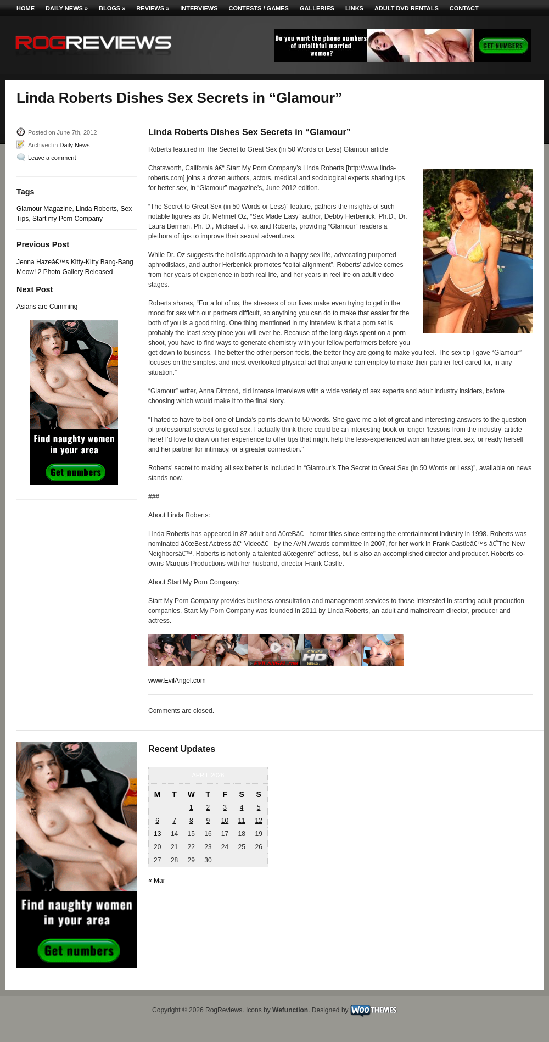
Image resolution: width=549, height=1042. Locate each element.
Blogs (112, 8)
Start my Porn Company (67, 218)
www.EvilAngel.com (177, 680)
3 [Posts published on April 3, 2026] (225, 807)
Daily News (67, 8)
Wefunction (290, 1010)
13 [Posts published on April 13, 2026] (157, 834)
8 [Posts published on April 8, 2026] (191, 820)
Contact (464, 8)
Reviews (152, 8)
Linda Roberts (96, 209)
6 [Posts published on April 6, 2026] (157, 820)
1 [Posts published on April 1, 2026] (191, 807)
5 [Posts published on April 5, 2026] (259, 807)
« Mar (156, 880)
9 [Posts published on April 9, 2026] (208, 820)
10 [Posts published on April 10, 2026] (224, 820)
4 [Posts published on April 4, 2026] (242, 807)
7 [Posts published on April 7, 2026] (174, 820)
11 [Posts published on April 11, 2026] (241, 820)
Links (354, 8)
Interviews (198, 8)
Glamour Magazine (44, 209)
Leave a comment (52, 157)
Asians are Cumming (46, 306)
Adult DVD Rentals (406, 8)
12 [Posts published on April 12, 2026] (258, 820)
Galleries (317, 8)
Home (25, 8)
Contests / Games (259, 8)
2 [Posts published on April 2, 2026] (208, 807)
